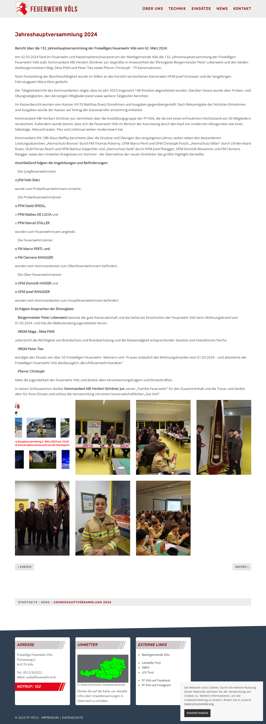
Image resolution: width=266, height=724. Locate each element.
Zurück (25, 566)
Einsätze (201, 9)
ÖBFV (145, 667)
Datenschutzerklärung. (199, 704)
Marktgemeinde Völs (156, 655)
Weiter (241, 566)
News (222, 9)
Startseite (28, 602)
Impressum (50, 717)
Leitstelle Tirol (151, 663)
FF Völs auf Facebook (156, 680)
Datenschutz (72, 717)
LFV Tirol (148, 672)
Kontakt (242, 9)
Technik (177, 9)
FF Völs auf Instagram (156, 685)
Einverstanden (197, 713)
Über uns (152, 9)
